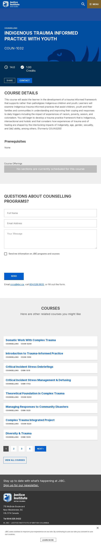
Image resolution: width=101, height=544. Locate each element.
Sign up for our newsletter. (21, 485)
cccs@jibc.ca (17, 284)
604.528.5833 (36, 284)
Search (83, 4)
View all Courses (15, 460)
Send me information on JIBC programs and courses (34, 253)
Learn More (50, 341)
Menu (96, 4)
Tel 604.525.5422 (12, 518)
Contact (25, 80)
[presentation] (25, 263)
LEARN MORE (48, 540)
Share (10, 80)
